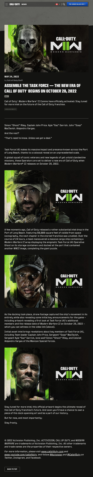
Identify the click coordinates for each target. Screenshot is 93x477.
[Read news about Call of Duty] (24, 4)
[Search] (64, 4)
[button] (6, 4)
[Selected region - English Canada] (57, 4)
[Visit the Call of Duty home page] (14, 4)
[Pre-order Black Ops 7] (77, 4)
